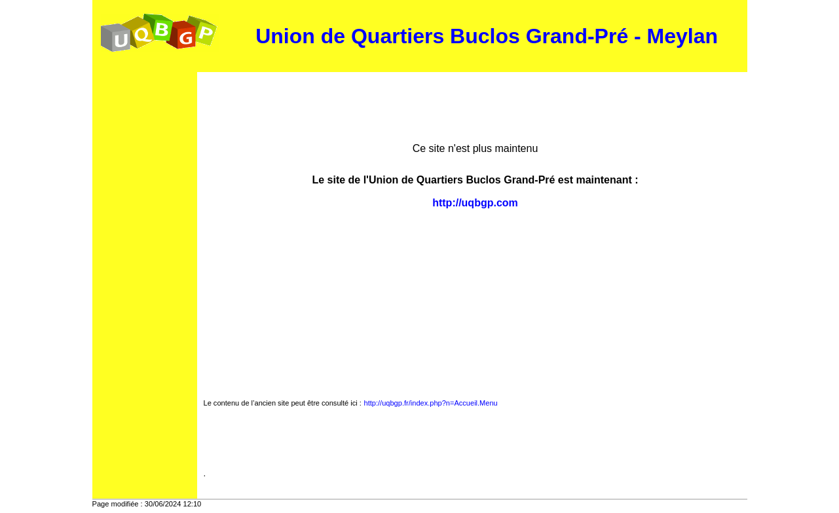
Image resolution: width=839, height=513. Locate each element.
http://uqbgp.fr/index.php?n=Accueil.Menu (431, 403)
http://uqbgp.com (475, 202)
